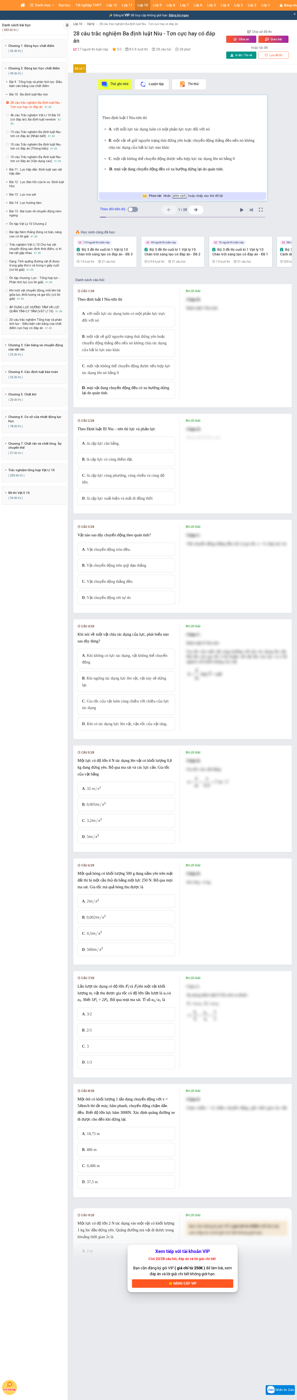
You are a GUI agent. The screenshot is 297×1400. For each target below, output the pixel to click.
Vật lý (90, 24)
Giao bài (273, 39)
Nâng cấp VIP (183, 1287)
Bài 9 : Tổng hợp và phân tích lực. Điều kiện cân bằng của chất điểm (35, 84)
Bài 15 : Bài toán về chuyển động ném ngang (35, 213)
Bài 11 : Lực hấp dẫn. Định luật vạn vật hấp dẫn (35, 172)
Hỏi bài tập (9, 1386)
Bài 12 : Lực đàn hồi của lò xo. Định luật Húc (36, 184)
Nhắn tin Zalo (280, 1390)
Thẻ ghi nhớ (114, 84)
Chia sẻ (241, 39)
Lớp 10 (77, 24)
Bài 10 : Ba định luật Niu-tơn (28, 94)
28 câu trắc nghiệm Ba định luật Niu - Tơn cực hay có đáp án (138, 24)
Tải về (241, 55)
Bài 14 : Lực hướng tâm (25, 203)
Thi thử (189, 84)
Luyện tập (152, 84)
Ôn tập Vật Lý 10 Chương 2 (28, 224)
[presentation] (96, 791)
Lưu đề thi (273, 55)
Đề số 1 (80, 68)
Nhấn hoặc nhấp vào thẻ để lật (182, 196)
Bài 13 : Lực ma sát (22, 194)
